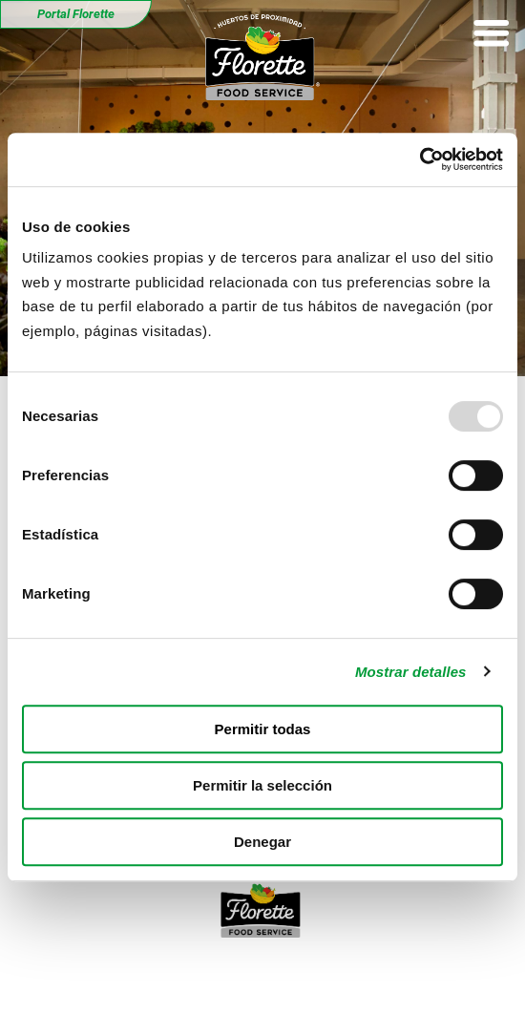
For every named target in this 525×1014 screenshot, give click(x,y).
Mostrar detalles (411, 672)
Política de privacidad (191, 974)
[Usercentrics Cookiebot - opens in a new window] (419, 159)
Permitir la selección (262, 785)
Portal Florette (76, 14)
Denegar (262, 842)
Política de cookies (342, 974)
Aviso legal (63, 974)
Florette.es (462, 974)
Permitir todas (263, 729)
